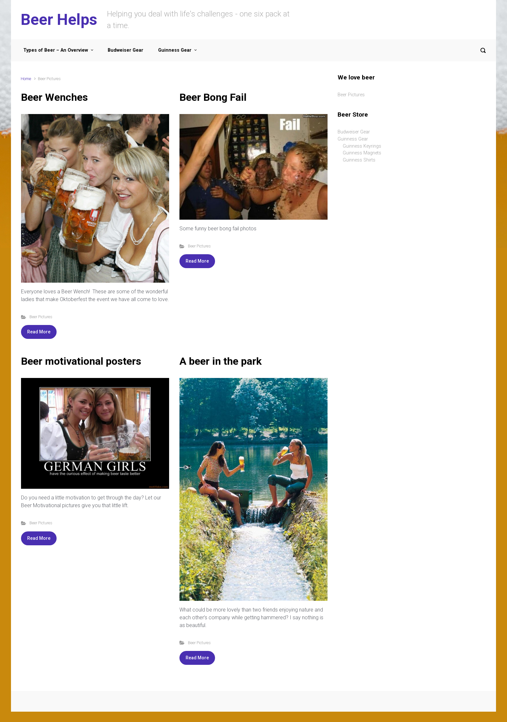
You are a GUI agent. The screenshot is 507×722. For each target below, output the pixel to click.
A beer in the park (220, 361)
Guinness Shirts (359, 160)
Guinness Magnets (362, 153)
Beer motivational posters (81, 361)
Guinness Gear (353, 139)
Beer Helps (59, 19)
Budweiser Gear (354, 132)
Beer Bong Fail (212, 97)
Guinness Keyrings (362, 146)
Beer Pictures (40, 316)
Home (26, 78)
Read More (38, 331)
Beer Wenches (54, 97)
